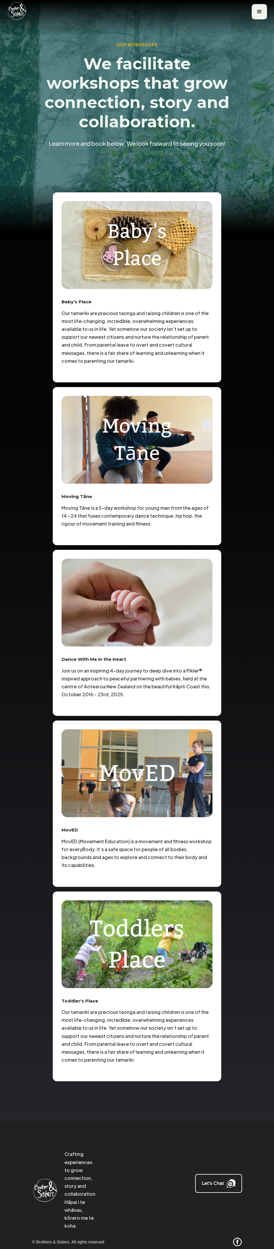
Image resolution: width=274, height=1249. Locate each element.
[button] (259, 11)
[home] (19, 11)
